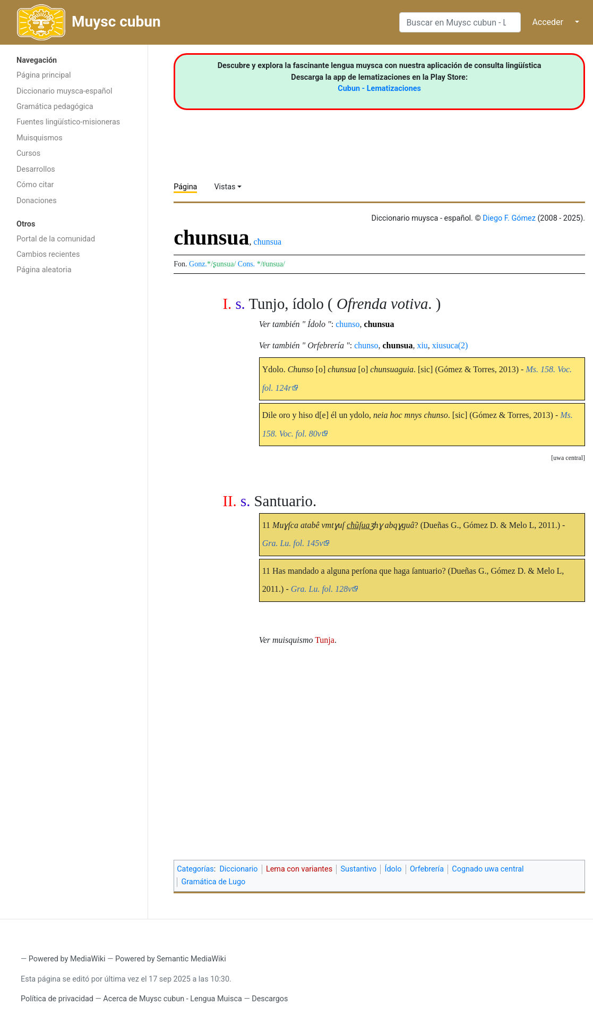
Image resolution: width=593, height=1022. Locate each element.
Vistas (224, 186)
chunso (347, 324)
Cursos (28, 153)
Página (185, 186)
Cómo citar (35, 184)
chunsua (379, 324)
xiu (422, 345)
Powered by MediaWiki (67, 959)
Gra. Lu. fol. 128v (321, 588)
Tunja (324, 639)
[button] (568, 458)
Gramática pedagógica (54, 106)
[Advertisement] (74, 449)
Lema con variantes (299, 869)
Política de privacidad (57, 998)
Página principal (43, 75)
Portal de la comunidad (55, 239)
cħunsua (267, 241)
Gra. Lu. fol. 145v (292, 543)
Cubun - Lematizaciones (379, 88)
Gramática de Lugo (213, 881)
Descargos (270, 998)
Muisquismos (39, 138)
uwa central (568, 458)
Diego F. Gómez (509, 218)
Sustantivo (359, 869)
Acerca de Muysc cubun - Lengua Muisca (172, 998)
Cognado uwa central (487, 869)
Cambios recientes (48, 254)
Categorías (195, 869)
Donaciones (36, 200)
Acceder (547, 22)
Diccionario (238, 869)
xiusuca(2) (450, 345)
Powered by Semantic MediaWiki (170, 959)
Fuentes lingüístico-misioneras (68, 122)
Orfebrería (427, 869)
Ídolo (393, 869)
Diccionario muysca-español (64, 91)
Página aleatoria (44, 269)
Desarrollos (35, 169)
